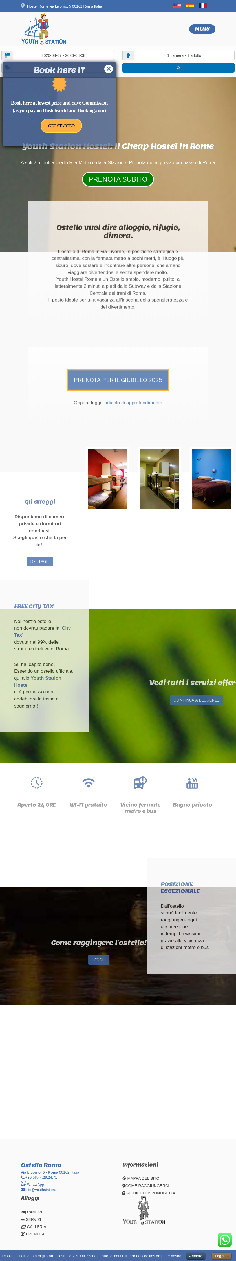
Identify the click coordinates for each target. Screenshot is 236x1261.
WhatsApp (32, 1184)
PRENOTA (33, 1234)
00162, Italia (50, 1172)
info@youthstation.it (39, 1190)
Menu (202, 29)
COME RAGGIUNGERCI (145, 1185)
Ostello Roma (41, 1165)
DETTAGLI (40, 561)
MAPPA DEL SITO (141, 1178)
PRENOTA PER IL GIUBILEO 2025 (118, 316)
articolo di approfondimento (133, 339)
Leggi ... (222, 1256)
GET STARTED (61, 125)
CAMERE (32, 1212)
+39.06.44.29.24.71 (39, 1177)
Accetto (196, 1256)
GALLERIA (33, 1226)
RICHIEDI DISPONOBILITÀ (148, 1193)
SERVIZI (31, 1219)
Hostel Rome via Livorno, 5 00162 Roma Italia (61, 6)
